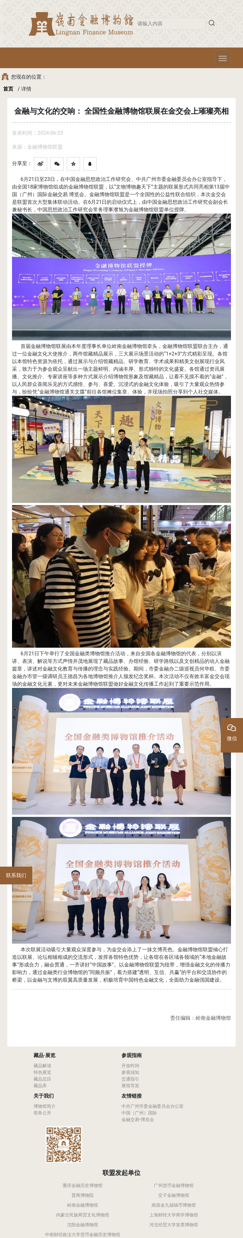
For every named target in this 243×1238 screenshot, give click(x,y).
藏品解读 (42, 1065)
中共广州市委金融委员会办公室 (153, 1106)
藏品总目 (42, 1078)
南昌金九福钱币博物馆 (174, 1205)
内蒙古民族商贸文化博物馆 (82, 1214)
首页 (8, 89)
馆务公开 (42, 1112)
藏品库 (40, 1085)
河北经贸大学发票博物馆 (173, 1224)
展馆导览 (130, 1085)
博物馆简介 (45, 1106)
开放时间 (130, 1065)
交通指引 (130, 1078)
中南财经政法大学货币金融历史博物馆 (82, 1234)
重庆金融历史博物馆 (83, 1185)
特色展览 (42, 1072)
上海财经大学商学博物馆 (173, 1214)
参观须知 (130, 1072)
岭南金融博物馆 (82, 1205)
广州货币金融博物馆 (174, 1185)
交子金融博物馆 (173, 1195)
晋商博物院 (83, 1195)
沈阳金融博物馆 (82, 1224)
